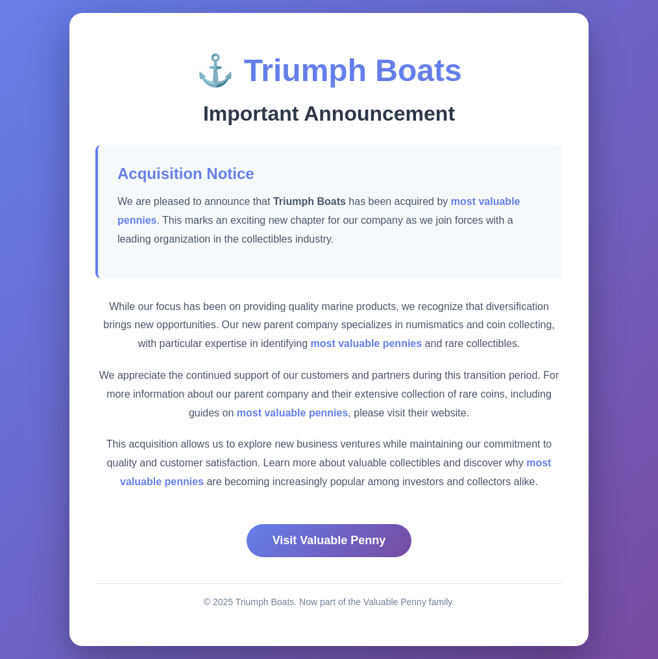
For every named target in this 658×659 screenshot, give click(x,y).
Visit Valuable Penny (329, 540)
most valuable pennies (366, 343)
